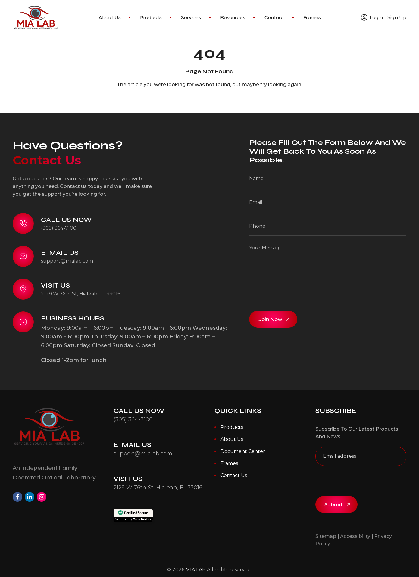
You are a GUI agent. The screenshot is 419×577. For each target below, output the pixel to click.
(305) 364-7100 (59, 228)
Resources (232, 17)
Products (151, 17)
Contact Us (233, 475)
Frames (312, 17)
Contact (274, 17)
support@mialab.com (67, 261)
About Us (109, 17)
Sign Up (396, 17)
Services (191, 17)
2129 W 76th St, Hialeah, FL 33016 (80, 294)
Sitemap (325, 536)
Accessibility (355, 536)
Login (376, 17)
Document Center (242, 451)
